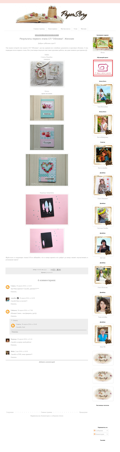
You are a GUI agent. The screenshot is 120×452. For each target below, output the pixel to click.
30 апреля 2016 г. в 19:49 (29, 324)
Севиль (13, 286)
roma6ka (13, 298)
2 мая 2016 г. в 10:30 (21, 351)
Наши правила (52, 29)
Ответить (14, 292)
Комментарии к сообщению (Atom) (52, 416)
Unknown (14, 310)
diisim (13, 351)
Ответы (15, 320)
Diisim (47, 91)
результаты (49, 272)
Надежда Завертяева (47, 193)
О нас (75, 29)
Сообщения (98, 430)
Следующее (10, 412)
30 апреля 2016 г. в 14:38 (27, 298)
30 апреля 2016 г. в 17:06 (25, 310)
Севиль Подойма (47, 57)
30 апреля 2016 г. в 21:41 (24, 339)
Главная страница (39, 29)
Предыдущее (83, 412)
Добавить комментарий (47, 362)
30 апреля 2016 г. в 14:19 (23, 286)
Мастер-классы (65, 29)
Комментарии (99, 434)
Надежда (14, 339)
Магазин (83, 29)
